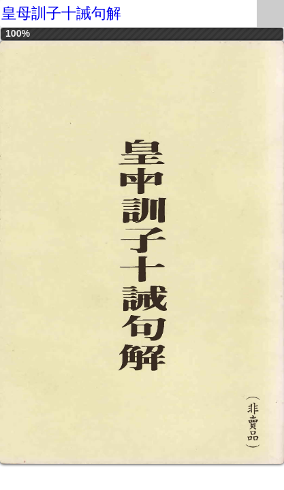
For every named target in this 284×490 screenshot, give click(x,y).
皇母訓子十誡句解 (61, 13)
